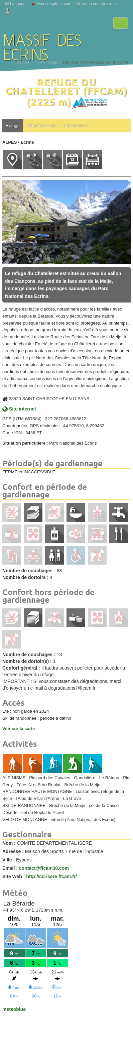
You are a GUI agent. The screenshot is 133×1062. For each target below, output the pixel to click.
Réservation (76, 125)
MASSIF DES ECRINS (42, 41)
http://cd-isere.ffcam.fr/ (51, 876)
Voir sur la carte (18, 728)
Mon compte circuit (53, 3)
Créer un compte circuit (97, 3)
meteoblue (14, 1009)
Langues (17, 3)
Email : (10, 868)
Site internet (19, 408)
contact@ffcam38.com (44, 868)
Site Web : (13, 876)
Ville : (8, 859)
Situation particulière (23, 443)
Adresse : (13, 851)
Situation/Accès (42, 125)
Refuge (13, 125)
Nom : (9, 843)
